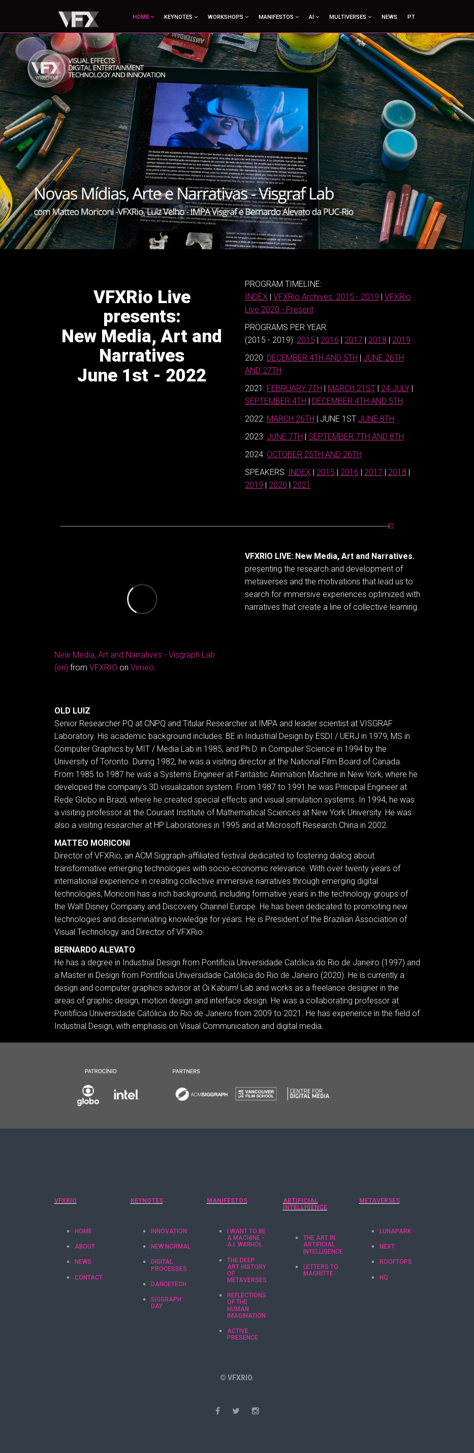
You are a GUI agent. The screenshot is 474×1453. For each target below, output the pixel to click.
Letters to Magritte (320, 1270)
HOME (141, 17)
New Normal (171, 1246)
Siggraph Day (166, 1303)
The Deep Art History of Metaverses (247, 1270)
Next (387, 1246)
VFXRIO (103, 667)
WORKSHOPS (225, 17)
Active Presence (242, 1334)
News (389, 17)
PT (411, 17)
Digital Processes (169, 1265)
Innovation (169, 1231)
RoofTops (396, 1261)
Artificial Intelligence (305, 1204)
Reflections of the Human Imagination (246, 1305)
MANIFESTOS (276, 17)
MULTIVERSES (347, 17)
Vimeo (142, 667)
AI (311, 17)
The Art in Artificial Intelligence (323, 1244)
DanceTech (168, 1284)
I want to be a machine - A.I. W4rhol (246, 1238)
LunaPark (395, 1231)
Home (83, 1231)
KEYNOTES (178, 17)
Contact (89, 1277)
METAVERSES (379, 1200)
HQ (384, 1277)
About (85, 1246)
